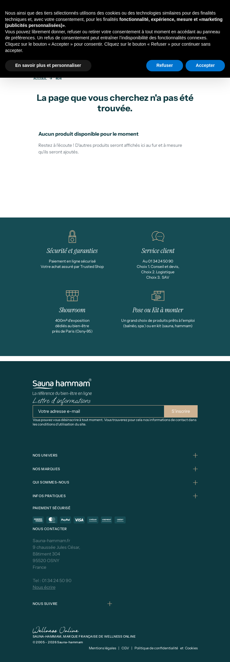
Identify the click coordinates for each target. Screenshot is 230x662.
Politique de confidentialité (156, 648)
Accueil (40, 78)
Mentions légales (102, 648)
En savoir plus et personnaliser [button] (48, 65)
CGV (125, 648)
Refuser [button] (164, 65)
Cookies (191, 648)
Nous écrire (44, 587)
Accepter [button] (205, 65)
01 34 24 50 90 (56, 580)
